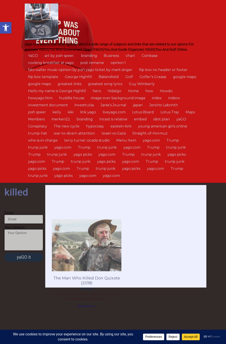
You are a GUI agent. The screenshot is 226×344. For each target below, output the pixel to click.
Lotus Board (143, 112)
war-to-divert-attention (74, 133)
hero (97, 91)
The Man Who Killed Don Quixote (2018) (86, 310)
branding (89, 56)
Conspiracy (37, 126)
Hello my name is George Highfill (57, 91)
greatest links (69, 84)
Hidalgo (114, 91)
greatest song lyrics (105, 84)
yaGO (181, 119)
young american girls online (162, 126)
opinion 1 (118, 63)
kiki (70, 112)
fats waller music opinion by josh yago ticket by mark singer (80, 70)
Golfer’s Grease (152, 77)
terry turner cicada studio (87, 140)
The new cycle (66, 126)
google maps (184, 77)
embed (140, 119)
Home (133, 91)
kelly (57, 112)
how (149, 91)
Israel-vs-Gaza (114, 133)
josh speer (37, 112)
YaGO (33, 56)
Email (8, 228)
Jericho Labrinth (163, 105)
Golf (129, 77)
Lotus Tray (169, 112)
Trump (172, 140)
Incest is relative (113, 119)
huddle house (71, 98)
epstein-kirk (121, 126)
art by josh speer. (59, 56)
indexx (174, 98)
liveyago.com (114, 112)
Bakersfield (109, 77)
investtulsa (84, 105)
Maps (190, 112)
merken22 (60, 119)
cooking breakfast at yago (51, 63)
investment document (48, 105)
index (157, 98)
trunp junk (38, 147)
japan (138, 105)
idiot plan (161, 119)
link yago (88, 112)
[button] (5, 28)
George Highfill (78, 77)
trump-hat (37, 133)
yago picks (82, 154)
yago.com (151, 140)
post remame (92, 63)
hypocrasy (95, 126)
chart (130, 56)
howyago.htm (40, 98)
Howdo (166, 91)
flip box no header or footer (163, 70)
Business (111, 56)
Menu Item (126, 140)
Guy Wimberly (142, 84)
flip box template (43, 77)
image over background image (118, 98)
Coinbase (150, 56)
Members (36, 119)
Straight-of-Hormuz (150, 133)
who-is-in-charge (43, 140)
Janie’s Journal (113, 105)
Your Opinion (14, 243)
